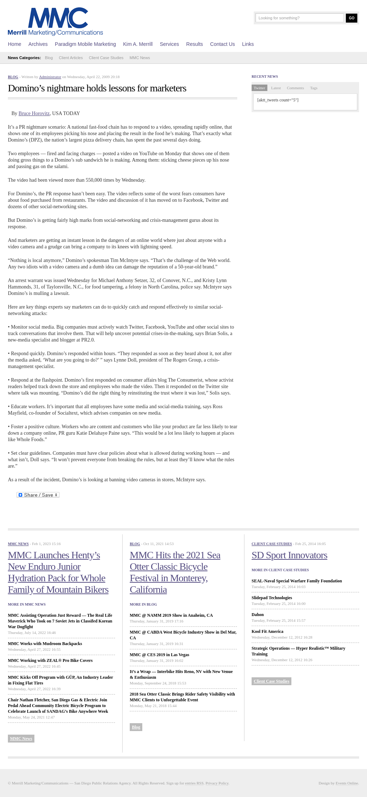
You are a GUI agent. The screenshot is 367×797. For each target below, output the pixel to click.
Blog (49, 58)
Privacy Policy (217, 783)
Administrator (50, 77)
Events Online (347, 783)
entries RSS (194, 783)
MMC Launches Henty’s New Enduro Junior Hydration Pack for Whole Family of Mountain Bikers (58, 572)
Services (169, 44)
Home (14, 44)
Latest (276, 88)
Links (248, 44)
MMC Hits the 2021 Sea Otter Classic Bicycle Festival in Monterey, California (175, 572)
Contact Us (222, 44)
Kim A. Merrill (137, 44)
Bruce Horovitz (34, 113)
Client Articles (71, 58)
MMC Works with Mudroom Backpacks (45, 643)
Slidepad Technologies (272, 597)
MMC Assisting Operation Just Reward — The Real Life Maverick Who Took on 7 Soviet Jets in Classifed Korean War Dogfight (60, 621)
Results (194, 44)
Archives (38, 44)
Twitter (259, 88)
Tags (314, 88)
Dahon (258, 614)
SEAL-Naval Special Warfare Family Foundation (297, 580)
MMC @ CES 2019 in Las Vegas (159, 654)
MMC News (140, 58)
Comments (295, 88)
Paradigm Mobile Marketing (85, 44)
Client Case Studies (106, 58)
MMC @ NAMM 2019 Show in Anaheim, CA (171, 615)
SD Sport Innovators (289, 554)
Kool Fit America (267, 631)
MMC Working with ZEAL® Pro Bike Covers (50, 660)
